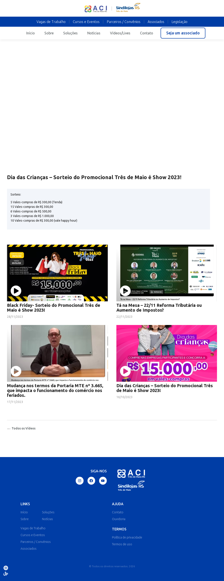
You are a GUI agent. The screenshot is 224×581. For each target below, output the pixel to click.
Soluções (70, 33)
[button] (183, 33)
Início (30, 33)
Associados (156, 22)
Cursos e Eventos (86, 22)
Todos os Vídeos (21, 428)
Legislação (179, 22)
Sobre (49, 33)
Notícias (93, 33)
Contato (146, 33)
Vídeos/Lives (120, 33)
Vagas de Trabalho (51, 22)
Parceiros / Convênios (123, 22)
